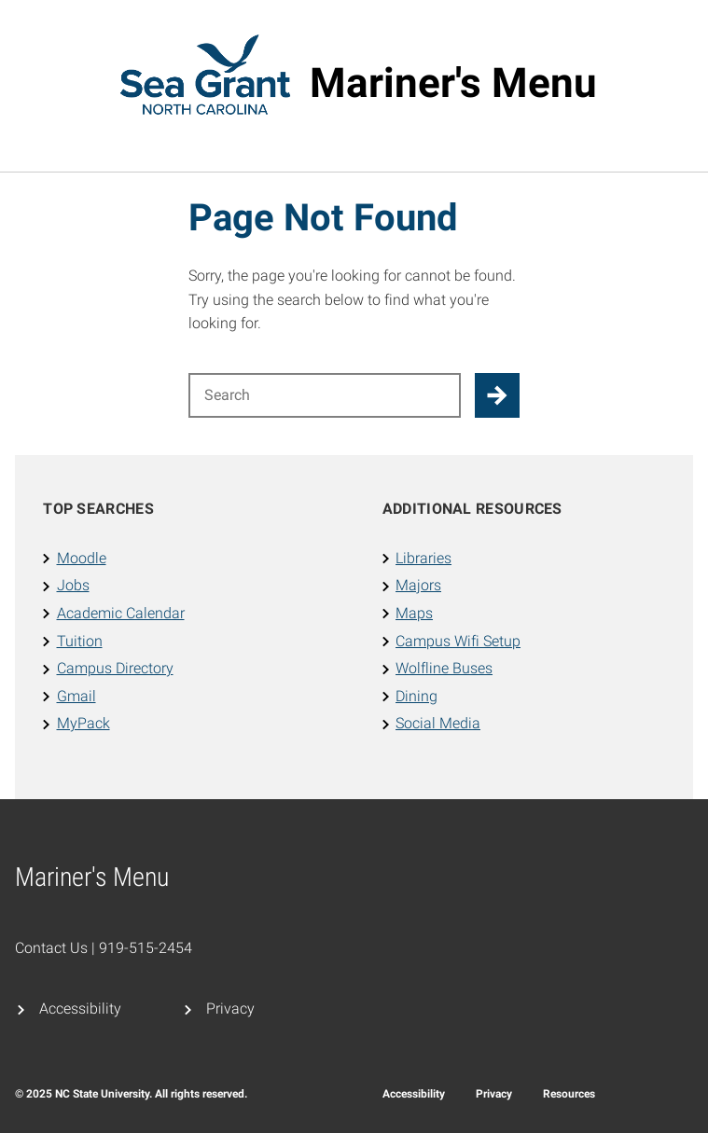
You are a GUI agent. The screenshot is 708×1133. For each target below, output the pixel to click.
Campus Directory (115, 668)
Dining (416, 696)
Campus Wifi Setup (458, 641)
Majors (418, 585)
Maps (414, 613)
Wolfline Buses (444, 668)
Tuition (80, 641)
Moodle (81, 558)
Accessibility (80, 1008)
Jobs (73, 585)
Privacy (230, 1008)
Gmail (76, 696)
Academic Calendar (121, 613)
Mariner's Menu (453, 83)
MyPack (83, 723)
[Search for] (325, 395)
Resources (569, 1093)
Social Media (438, 723)
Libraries (423, 558)
